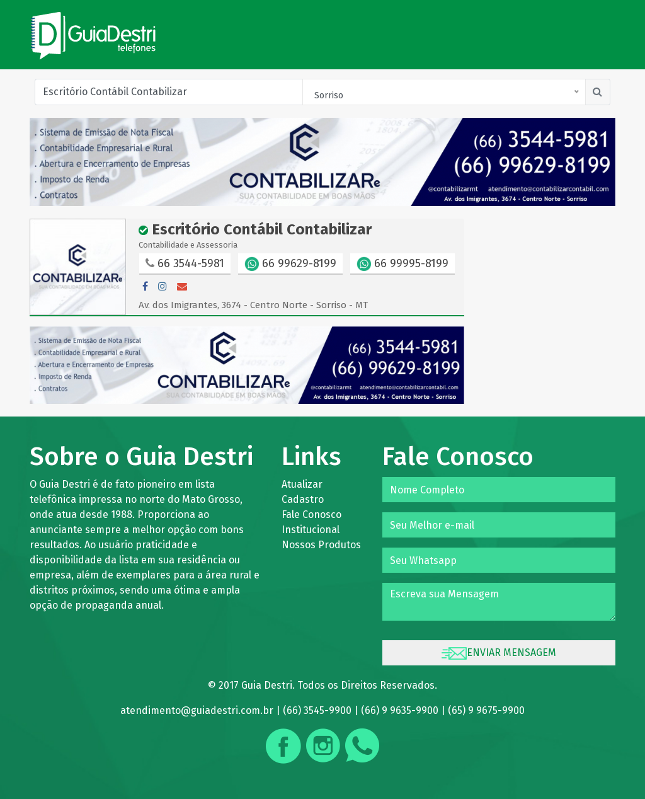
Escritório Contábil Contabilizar (255, 229)
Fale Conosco (311, 514)
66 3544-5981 (185, 263)
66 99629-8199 (290, 264)
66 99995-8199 (402, 264)
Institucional (311, 530)
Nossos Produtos (321, 545)
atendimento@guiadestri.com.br (196, 710)
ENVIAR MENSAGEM (499, 653)
